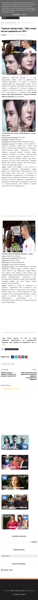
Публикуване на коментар (11, 389)
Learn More (16, 14)
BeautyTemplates (20, 590)
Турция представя (10, 22)
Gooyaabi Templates (19, 594)
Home (2, 22)
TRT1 (19, 22)
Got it (24, 14)
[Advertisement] (19, 411)
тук (3, 344)
